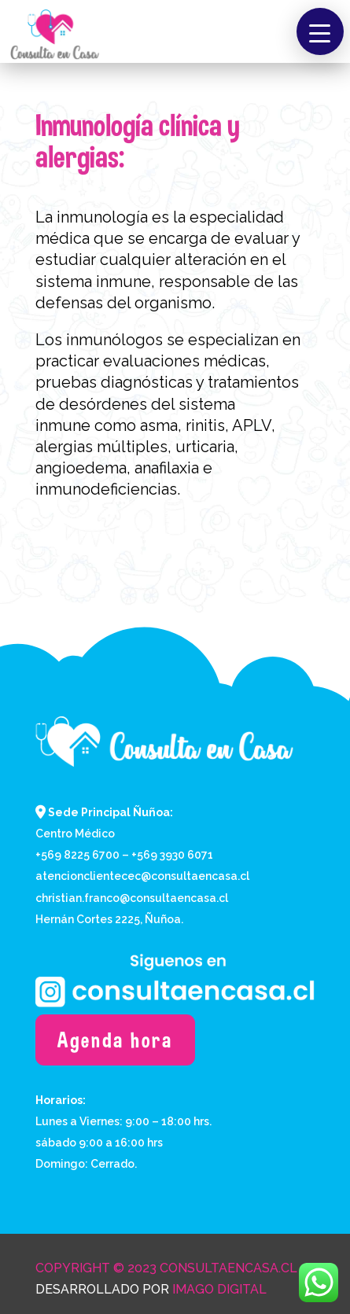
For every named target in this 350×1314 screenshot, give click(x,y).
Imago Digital (219, 1289)
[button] (320, 31)
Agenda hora (115, 1040)
